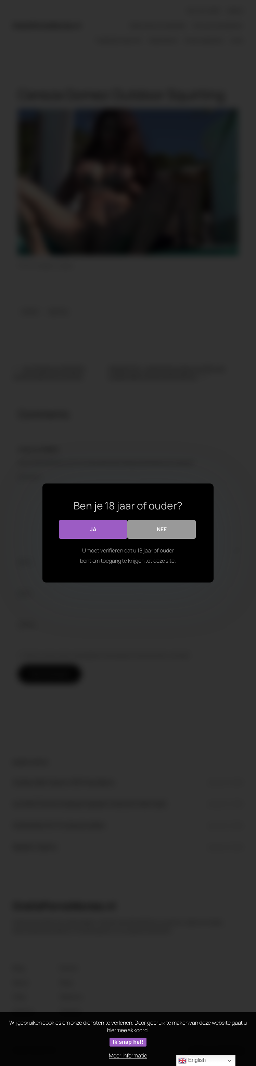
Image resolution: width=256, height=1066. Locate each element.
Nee (162, 529)
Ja (93, 529)
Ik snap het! (128, 1042)
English (192, 1060)
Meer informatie (128, 1055)
